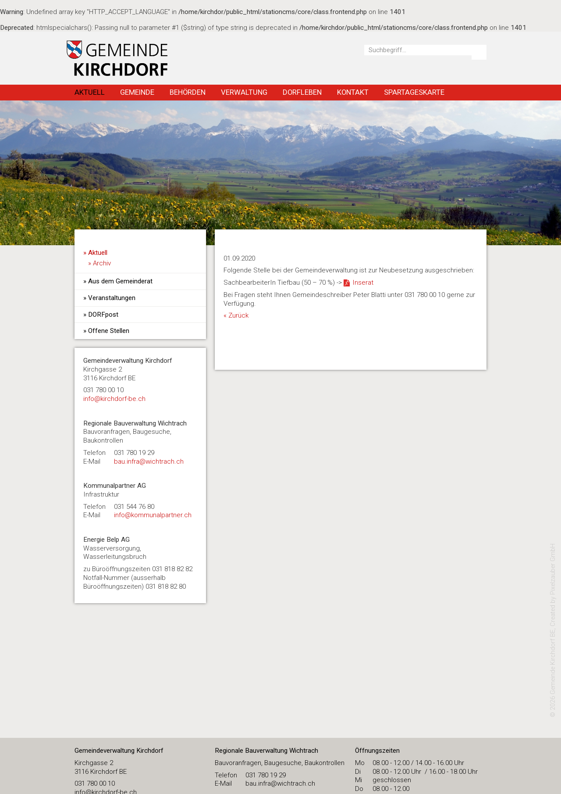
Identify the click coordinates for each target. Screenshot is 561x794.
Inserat (362, 282)
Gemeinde (137, 92)
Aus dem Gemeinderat (120, 281)
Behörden (188, 92)
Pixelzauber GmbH (553, 569)
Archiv (102, 263)
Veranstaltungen (111, 298)
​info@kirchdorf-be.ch (114, 399)
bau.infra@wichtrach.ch (149, 461)
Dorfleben (302, 92)
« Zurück (236, 315)
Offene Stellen (108, 331)
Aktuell (90, 92)
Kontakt (353, 92)
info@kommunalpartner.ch (153, 515)
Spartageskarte (414, 92)
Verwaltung (244, 92)
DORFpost (103, 314)
